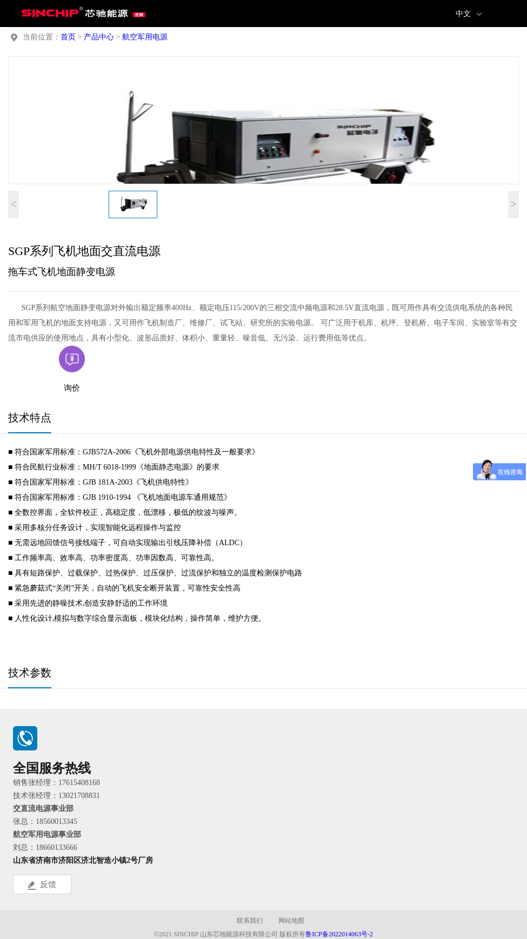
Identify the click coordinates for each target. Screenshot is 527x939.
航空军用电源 (145, 37)
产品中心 (99, 37)
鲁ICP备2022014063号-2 (339, 934)
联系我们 (250, 920)
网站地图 (291, 920)
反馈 (42, 885)
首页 (68, 37)
